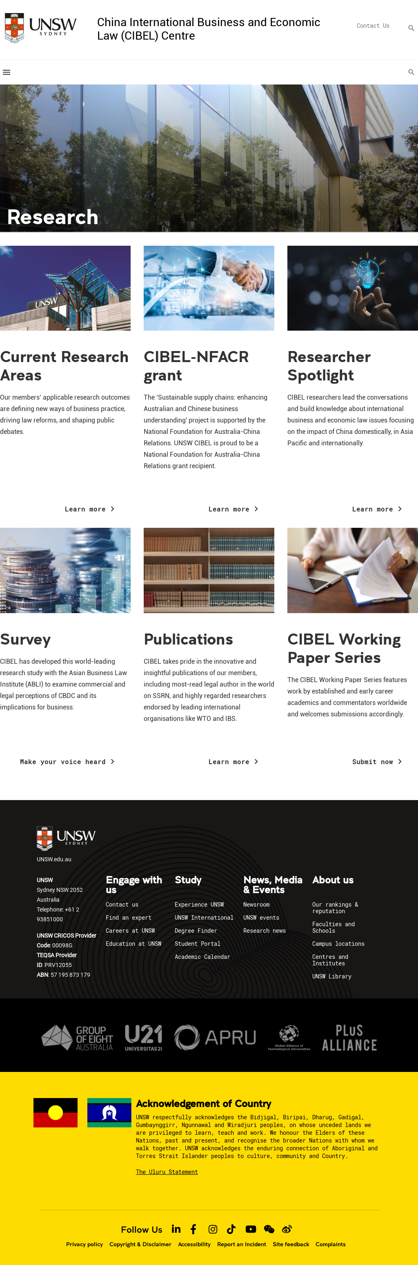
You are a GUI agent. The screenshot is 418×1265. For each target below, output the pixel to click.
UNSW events (261, 917)
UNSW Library (331, 976)
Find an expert (128, 917)
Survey (25, 638)
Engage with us (134, 885)
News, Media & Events (272, 885)
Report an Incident (241, 1244)
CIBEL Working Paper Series (344, 647)
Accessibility (194, 1244)
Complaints (331, 1244)
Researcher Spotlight (329, 365)
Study (188, 880)
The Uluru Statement (167, 1171)
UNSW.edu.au (66, 844)
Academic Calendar (202, 956)
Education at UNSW (133, 943)
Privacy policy (84, 1244)
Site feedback (291, 1244)
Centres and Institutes (330, 959)
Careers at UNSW (130, 930)
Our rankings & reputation (335, 907)
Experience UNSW (199, 904)
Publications (188, 638)
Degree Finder (196, 930)
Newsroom (256, 904)
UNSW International (204, 917)
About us (333, 880)
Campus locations (338, 943)
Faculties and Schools (333, 927)
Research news (264, 930)
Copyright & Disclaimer (140, 1244)
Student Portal (197, 943)
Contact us (122, 904)
